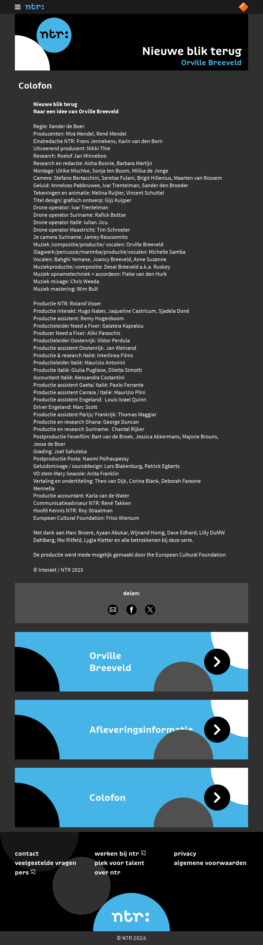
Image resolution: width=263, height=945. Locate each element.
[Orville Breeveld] (131, 661)
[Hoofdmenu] (18, 7)
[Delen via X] (150, 609)
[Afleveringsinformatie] (131, 729)
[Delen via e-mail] (113, 609)
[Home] (34, 8)
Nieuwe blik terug (192, 50)
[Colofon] (131, 797)
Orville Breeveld (211, 62)
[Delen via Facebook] (131, 609)
